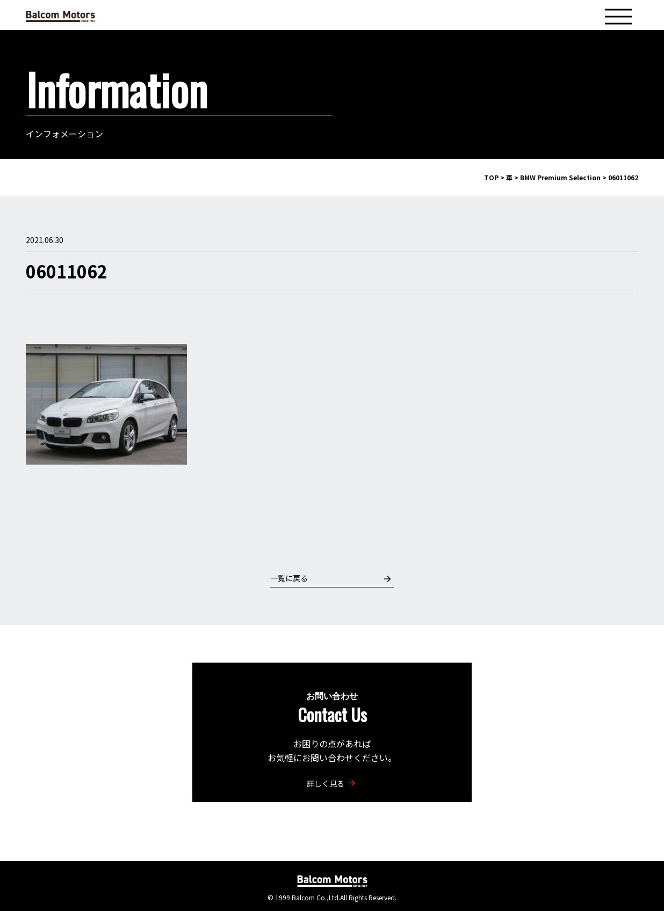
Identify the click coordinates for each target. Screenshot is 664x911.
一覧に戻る (330, 578)
